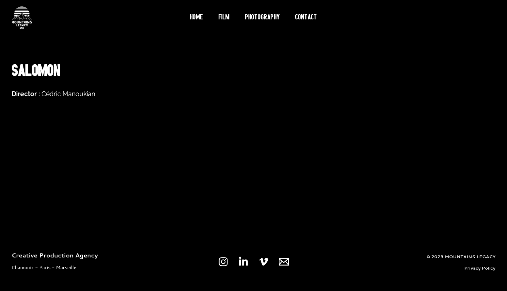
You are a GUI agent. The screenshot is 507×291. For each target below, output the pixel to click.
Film (226, 18)
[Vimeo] (264, 262)
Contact (301, 18)
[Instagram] (223, 262)
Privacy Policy (480, 268)
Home (202, 18)
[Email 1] (284, 262)
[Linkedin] (243, 262)
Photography (261, 18)
